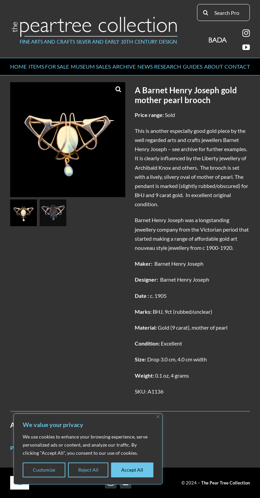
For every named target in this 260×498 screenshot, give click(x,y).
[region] (88, 448)
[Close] (157, 416)
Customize (44, 470)
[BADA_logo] (218, 37)
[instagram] (246, 33)
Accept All (132, 470)
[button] (118, 89)
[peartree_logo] (94, 18)
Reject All (88, 470)
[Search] (205, 12)
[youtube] (246, 47)
